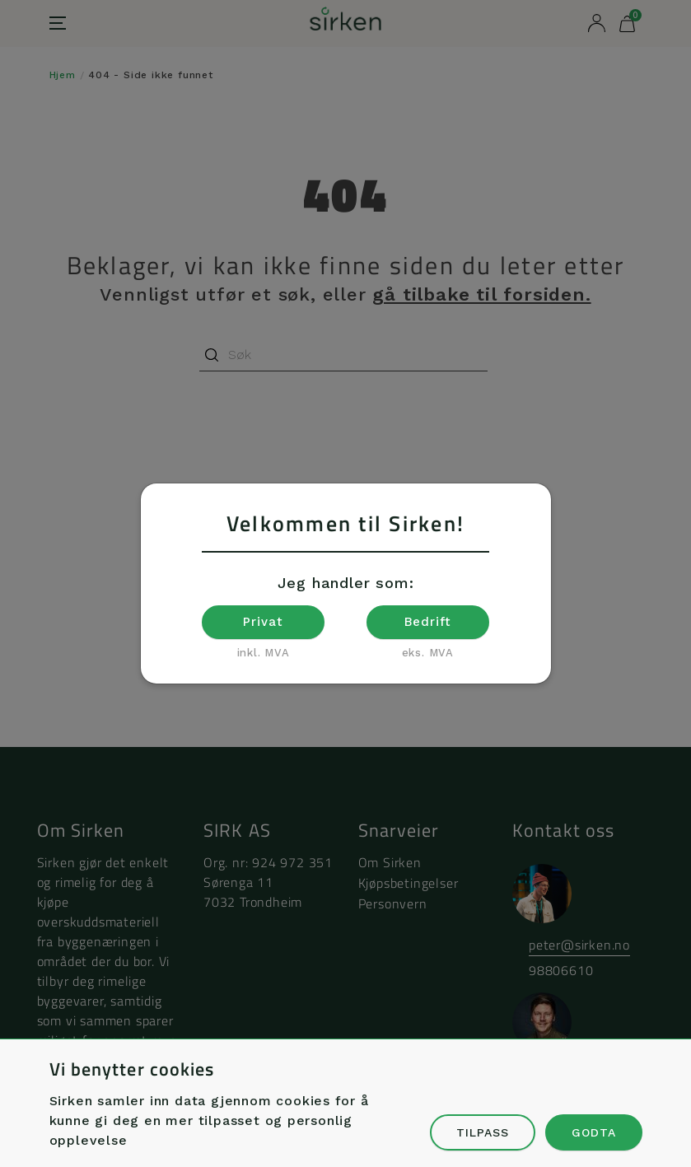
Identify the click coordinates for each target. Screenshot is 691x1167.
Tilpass (482, 1132)
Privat (263, 621)
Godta (594, 1132)
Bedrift (427, 621)
